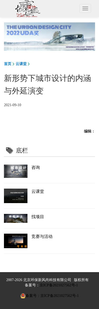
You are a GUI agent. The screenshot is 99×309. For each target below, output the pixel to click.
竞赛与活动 (42, 236)
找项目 (37, 216)
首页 (7, 64)
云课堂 (21, 64)
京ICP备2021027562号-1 (59, 285)
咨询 (35, 167)
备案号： (32, 285)
